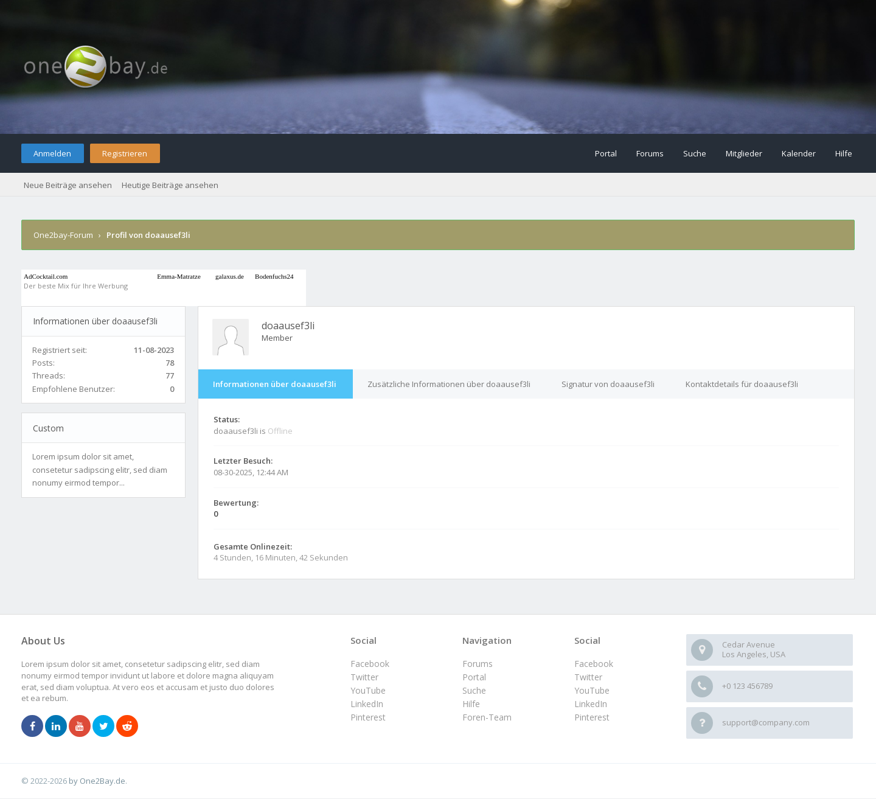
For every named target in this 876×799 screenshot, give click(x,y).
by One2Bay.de (97, 780)
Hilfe (843, 153)
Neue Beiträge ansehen (68, 185)
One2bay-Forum (63, 234)
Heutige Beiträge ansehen (170, 185)
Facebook (593, 663)
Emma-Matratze (178, 276)
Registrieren (124, 153)
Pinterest (592, 717)
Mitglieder (744, 153)
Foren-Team (487, 717)
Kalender (799, 153)
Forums (650, 153)
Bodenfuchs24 (274, 276)
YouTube (592, 690)
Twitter (588, 677)
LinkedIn (590, 704)
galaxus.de (229, 276)
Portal (606, 153)
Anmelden (52, 153)
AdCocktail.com (46, 276)
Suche (694, 153)
